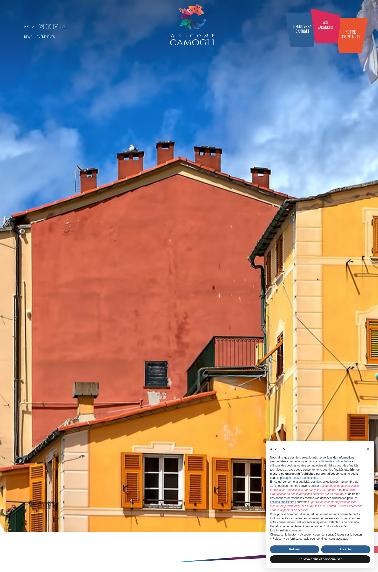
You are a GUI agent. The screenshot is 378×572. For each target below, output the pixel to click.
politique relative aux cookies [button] (298, 478)
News (28, 36)
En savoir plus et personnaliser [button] (320, 559)
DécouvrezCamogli (302, 28)
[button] (368, 449)
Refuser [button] (294, 549)
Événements (46, 36)
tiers (319, 481)
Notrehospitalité (351, 34)
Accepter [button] (345, 549)
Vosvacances (325, 25)
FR (29, 26)
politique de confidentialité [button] (334, 461)
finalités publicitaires (283, 502)
